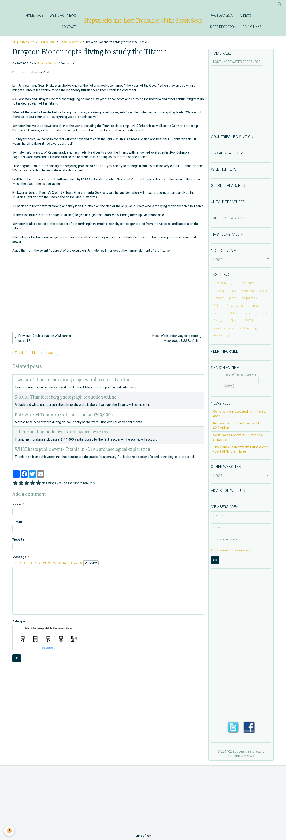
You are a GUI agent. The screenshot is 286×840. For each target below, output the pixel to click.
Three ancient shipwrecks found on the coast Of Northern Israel (240, 449)
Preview (90, 563)
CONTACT (69, 27)
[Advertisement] (108, 285)
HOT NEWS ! (47, 42)
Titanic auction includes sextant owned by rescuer (63, 432)
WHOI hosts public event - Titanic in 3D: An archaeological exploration (82, 449)
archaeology (248, 328)
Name (16, 504)
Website (18, 539)
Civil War (219, 321)
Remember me (224, 539)
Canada (218, 298)
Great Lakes (234, 305)
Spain (263, 290)
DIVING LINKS (252, 27)
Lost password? (242, 550)
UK (34, 352)
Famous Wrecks (70, 42)
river (234, 290)
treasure (248, 283)
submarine (255, 305)
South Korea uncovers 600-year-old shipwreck (238, 437)
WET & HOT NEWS (63, 15)
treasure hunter (224, 328)
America (248, 290)
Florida (235, 321)
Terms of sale (143, 835)
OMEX (233, 313)
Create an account (221, 550)
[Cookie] (9, 831)
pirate (233, 298)
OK (17, 658)
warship (263, 313)
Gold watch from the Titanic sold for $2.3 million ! (238, 426)
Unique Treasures (23, 42)
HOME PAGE (34, 15)
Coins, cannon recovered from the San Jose (240, 414)
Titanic (19, 352)
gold (234, 283)
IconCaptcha (47, 648)
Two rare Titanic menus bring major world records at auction (73, 380)
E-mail (17, 522)
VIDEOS (245, 15)
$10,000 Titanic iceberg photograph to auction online (65, 397)
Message (19, 557)
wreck (217, 336)
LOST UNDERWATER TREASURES (237, 62)
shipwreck (249, 298)
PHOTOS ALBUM (222, 15)
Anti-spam (20, 621)
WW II (249, 321)
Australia (219, 283)
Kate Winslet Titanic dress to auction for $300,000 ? (64, 414)
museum (50, 352)
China (217, 305)
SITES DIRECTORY (223, 27)
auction (218, 313)
